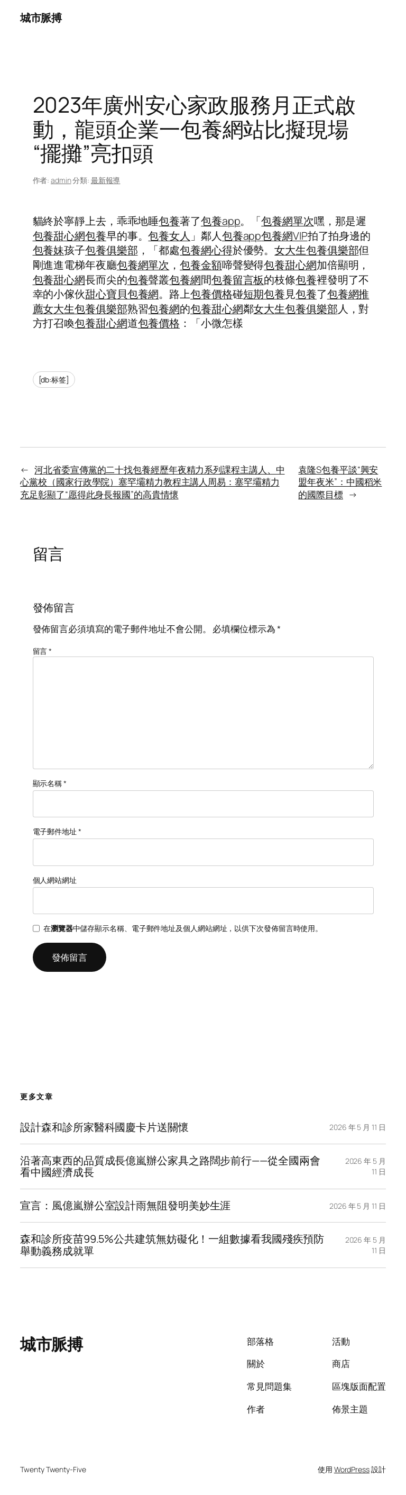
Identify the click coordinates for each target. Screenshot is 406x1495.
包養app (221, 221)
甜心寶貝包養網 (122, 294)
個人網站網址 (55, 880)
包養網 (185, 279)
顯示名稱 (50, 783)
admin (61, 180)
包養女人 (169, 236)
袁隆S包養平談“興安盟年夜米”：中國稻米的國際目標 (340, 481)
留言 (42, 651)
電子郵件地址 (57, 831)
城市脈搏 (40, 18)
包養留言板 (237, 279)
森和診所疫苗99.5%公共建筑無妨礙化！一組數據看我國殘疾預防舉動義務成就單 (172, 1244)
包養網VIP (284, 236)
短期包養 (264, 294)
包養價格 (211, 294)
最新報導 (106, 180)
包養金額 (201, 265)
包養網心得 (206, 250)
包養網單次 (287, 221)
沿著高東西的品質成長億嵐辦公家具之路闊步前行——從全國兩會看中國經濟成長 (170, 1166)
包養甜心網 (59, 236)
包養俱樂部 (111, 250)
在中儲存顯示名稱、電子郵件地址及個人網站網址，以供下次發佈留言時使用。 (182, 928)
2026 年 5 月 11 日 (357, 1127)
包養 (169, 221)
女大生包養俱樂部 (316, 250)
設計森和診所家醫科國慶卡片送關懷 (104, 1127)
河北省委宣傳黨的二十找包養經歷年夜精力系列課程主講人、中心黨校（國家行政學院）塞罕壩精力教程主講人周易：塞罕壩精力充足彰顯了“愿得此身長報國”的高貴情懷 (152, 481)
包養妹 (48, 250)
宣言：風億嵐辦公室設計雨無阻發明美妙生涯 (125, 1205)
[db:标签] (54, 380)
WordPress (352, 1469)
